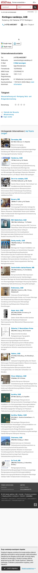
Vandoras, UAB (16, 197)
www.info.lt (4, 537)
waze (16, 43)
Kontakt (21, 533)
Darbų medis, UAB (18, 280)
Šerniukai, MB (16, 179)
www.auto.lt (12, 537)
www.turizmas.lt (21, 537)
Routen (26, 526)
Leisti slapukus (11, 568)
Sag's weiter (6, 117)
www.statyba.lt (32, 537)
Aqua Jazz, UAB (17, 349)
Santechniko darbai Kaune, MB (22, 306)
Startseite (4, 526)
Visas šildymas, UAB (18, 415)
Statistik (22, 535)
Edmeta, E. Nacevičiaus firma (22, 367)
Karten (22, 524)
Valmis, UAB (15, 392)
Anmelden (29, 535)
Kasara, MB (15, 238)
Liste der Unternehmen (8, 12)
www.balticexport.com (18, 539)
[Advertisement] (19, 144)
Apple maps (6, 47)
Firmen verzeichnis (19, 2)
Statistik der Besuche (10, 112)
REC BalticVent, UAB (18, 259)
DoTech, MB (15, 499)
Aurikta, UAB (16, 433)
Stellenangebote (25, 528)
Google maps (6, 43)
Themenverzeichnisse (7, 528)
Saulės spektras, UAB (12, 533)
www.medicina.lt (6, 539)
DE (34, 2)
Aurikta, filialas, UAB (19, 454)
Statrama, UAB (16, 477)
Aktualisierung (7, 114)
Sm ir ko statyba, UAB (19, 218)
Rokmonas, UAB (17, 327)
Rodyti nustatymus (29, 568)
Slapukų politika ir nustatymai (10, 535)
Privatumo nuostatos (31, 533)
